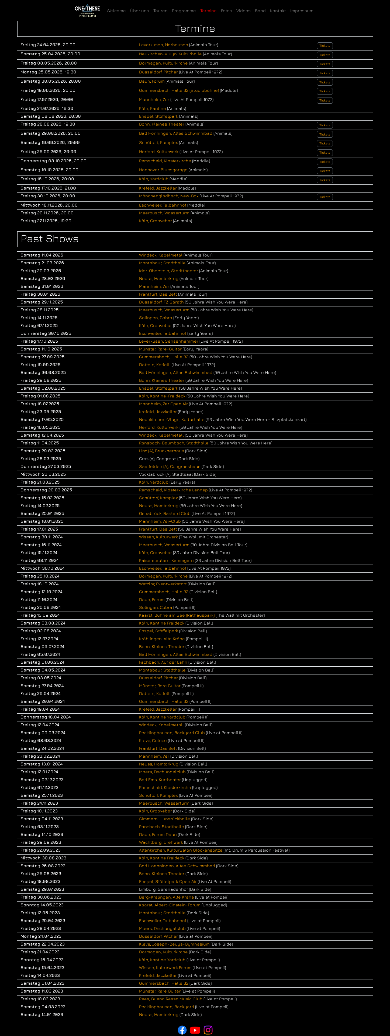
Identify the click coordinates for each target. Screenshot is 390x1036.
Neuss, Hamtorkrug (158, 278)
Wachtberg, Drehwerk (161, 842)
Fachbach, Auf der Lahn (163, 662)
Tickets (324, 45)
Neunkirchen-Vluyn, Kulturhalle (172, 419)
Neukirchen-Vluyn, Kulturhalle (170, 53)
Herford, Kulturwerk (158, 151)
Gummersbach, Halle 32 (163, 356)
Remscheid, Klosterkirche (165, 160)
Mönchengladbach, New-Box (169, 195)
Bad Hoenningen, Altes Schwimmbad (177, 865)
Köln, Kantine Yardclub (162, 716)
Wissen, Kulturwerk (158, 536)
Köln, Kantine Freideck (161, 622)
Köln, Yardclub (153, 178)
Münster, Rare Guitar (160, 685)
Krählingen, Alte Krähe (162, 638)
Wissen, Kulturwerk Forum (165, 967)
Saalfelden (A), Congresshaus (170, 466)
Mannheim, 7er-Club (160, 521)
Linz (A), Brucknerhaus (161, 450)
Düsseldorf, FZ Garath (161, 301)
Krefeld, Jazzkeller (158, 187)
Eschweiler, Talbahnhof (162, 205)
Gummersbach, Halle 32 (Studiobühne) (179, 90)
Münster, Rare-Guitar (160, 348)
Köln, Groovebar (155, 220)
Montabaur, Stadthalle (162, 262)
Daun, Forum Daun (158, 834)
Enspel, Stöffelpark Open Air (168, 881)
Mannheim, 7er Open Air (163, 403)
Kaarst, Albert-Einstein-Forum (170, 904)
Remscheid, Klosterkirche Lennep (173, 489)
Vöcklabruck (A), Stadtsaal (166, 474)
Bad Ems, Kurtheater (160, 779)
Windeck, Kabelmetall (161, 435)
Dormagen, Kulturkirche (163, 62)
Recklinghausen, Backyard (166, 1006)
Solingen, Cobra (155, 317)
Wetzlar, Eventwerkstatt (163, 583)
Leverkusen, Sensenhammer (168, 341)
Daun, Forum (152, 81)
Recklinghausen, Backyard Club (172, 732)
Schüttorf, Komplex (158, 142)
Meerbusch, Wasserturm (164, 212)
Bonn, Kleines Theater (161, 124)
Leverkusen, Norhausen (163, 44)
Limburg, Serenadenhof (163, 889)
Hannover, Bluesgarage (163, 169)
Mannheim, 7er (154, 99)
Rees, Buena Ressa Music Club (170, 998)
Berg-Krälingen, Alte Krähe (166, 897)
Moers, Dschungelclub (162, 771)
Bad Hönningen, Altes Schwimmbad (175, 133)
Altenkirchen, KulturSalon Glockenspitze (181, 850)
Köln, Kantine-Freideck (162, 395)
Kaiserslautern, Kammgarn (166, 560)
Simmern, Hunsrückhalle (164, 818)
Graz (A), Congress (157, 458)
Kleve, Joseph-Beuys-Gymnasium (174, 943)
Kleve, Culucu (153, 740)
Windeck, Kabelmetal (160, 254)
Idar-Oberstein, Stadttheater (168, 270)
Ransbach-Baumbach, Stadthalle (174, 442)
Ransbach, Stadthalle (161, 826)
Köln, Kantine (152, 108)
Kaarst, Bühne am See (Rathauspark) (177, 615)
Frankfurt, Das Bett (158, 294)
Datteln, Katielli (155, 364)
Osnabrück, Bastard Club (165, 513)
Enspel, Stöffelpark (158, 116)
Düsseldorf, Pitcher (158, 71)
